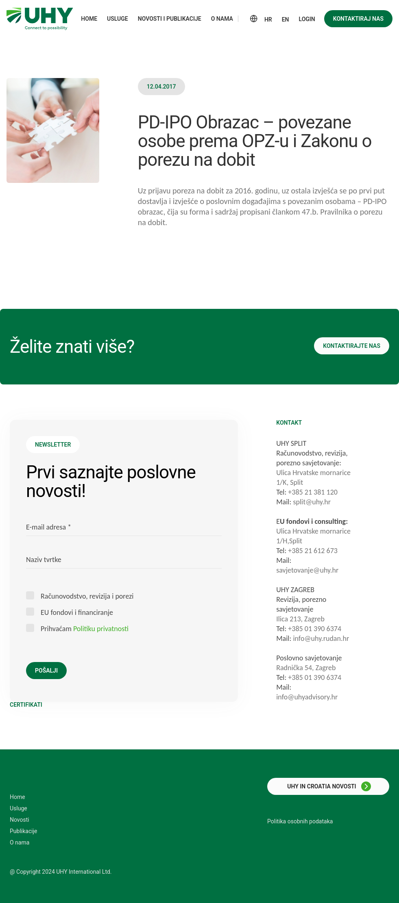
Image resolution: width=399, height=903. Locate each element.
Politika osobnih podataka (300, 821)
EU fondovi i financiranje (77, 612)
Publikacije (23, 831)
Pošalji (46, 670)
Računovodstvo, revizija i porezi (87, 596)
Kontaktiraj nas (358, 18)
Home (17, 797)
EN (285, 19)
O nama (19, 842)
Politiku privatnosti (101, 628)
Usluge (18, 808)
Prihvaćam (85, 628)
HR (268, 19)
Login (307, 19)
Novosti (19, 819)
